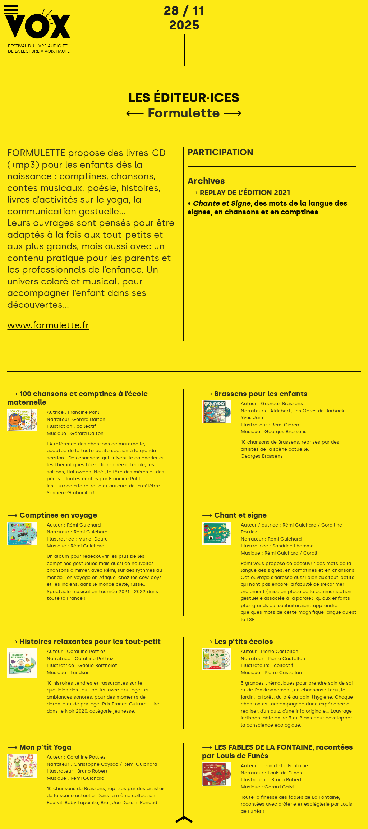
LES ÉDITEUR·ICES (183, 97)
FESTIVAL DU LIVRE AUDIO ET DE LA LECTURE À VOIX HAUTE (39, 48)
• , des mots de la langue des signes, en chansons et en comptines (268, 207)
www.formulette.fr (48, 325)
